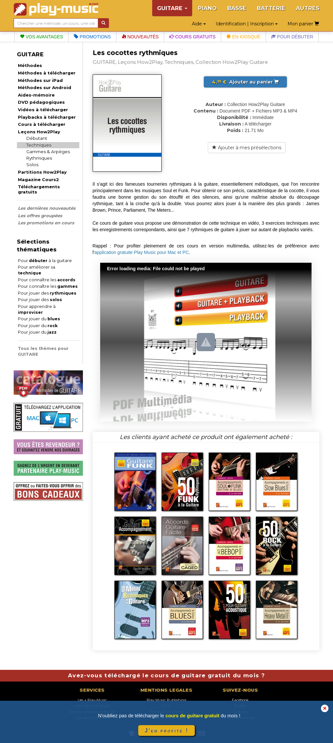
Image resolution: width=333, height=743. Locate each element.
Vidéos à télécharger (43, 109)
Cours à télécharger (41, 124)
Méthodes (30, 65)
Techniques (38, 145)
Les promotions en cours (46, 222)
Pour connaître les (46, 279)
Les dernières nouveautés (46, 208)
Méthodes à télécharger (46, 72)
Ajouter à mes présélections (246, 148)
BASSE (236, 8)
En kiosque (243, 36)
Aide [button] (199, 24)
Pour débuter (292, 36)
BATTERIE (271, 8)
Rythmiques (39, 158)
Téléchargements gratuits (39, 189)
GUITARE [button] (172, 8)
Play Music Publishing (166, 700)
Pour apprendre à (37, 309)
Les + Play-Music (92, 700)
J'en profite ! (166, 730)
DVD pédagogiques (41, 102)
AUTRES (307, 8)
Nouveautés (140, 36)
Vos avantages (41, 36)
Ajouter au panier (245, 82)
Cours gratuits (192, 36)
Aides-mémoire (36, 95)
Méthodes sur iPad (40, 80)
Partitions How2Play (42, 172)
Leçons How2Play (39, 131)
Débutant (36, 138)
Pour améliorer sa (36, 270)
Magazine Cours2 (38, 179)
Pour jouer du (39, 318)
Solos (32, 164)
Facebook (240, 700)
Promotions (92, 36)
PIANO (207, 8)
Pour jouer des (47, 293)
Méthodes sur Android (44, 87)
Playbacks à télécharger (47, 117)
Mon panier (303, 24)
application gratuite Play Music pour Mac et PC (141, 252)
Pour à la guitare (45, 260)
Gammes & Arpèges (48, 151)
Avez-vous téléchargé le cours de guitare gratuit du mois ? (166, 675)
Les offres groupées (40, 215)
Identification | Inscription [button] (247, 24)
